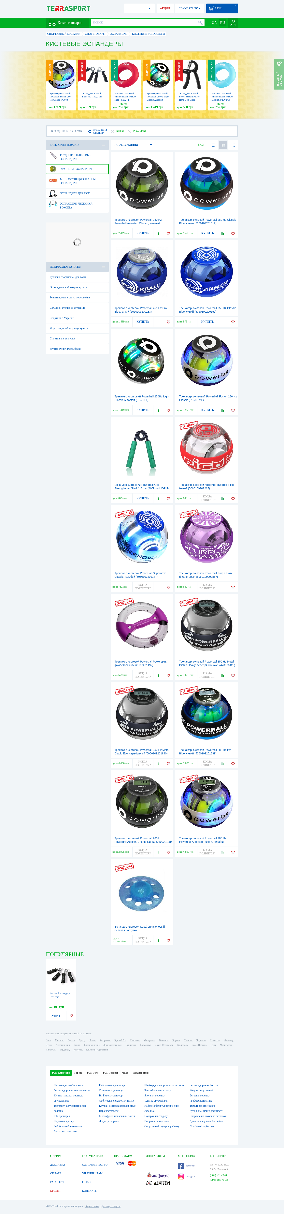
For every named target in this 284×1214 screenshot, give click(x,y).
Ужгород (77, 1049)
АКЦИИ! (165, 8)
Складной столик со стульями (67, 307)
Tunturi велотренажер (202, 1105)
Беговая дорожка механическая (72, 1090)
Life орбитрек (62, 1116)
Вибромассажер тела (156, 1121)
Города (78, 1072)
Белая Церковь (199, 1045)
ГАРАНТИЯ (57, 1182)
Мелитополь (226, 1045)
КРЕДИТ (55, 1190)
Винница (163, 1040)
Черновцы (131, 1045)
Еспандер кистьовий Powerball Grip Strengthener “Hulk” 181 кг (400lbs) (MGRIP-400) (142, 488)
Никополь (51, 1049)
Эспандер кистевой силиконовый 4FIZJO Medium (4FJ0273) (222, 96)
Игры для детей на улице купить (69, 328)
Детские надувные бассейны (206, 1121)
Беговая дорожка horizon (204, 1085)
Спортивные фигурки (62, 338)
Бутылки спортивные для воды (68, 277)
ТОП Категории (61, 1072)
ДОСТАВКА (57, 1164)
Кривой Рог (120, 1040)
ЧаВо (125, 1072)
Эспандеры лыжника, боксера (71, 204)
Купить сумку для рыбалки (65, 348)
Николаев (134, 1040)
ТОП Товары (110, 1072)
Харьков (59, 1040)
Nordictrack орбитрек (202, 1126)
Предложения (141, 1072)
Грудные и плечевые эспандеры (70, 156)
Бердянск (64, 1049)
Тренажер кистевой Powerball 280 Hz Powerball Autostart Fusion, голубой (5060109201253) (202, 842)
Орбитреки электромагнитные (117, 1100)
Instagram (186, 1176)
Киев (48, 1040)
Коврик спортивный (201, 1090)
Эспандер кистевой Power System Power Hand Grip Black (189, 96)
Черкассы (215, 1040)
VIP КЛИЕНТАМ (92, 1173)
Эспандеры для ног (69, 193)
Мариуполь (149, 1040)
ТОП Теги (92, 1072)
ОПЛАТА (56, 1173)
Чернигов (201, 1040)
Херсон (176, 1040)
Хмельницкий (63, 1045)
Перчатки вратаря (64, 1121)
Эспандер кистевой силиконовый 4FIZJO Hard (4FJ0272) (125, 96)
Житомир (228, 1040)
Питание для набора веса (68, 1085)
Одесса (71, 1040)
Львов (92, 1040)
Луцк (213, 1045)
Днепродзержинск (112, 1045)
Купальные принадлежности (206, 1110)
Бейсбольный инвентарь (68, 1126)
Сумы (49, 1045)
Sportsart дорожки (154, 1095)
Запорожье (105, 1040)
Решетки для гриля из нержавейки (70, 297)
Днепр (82, 1040)
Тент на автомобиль (156, 1100)
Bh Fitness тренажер (110, 1095)
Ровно (77, 1045)
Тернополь (182, 1045)
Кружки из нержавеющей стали (117, 1105)
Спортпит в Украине (62, 318)
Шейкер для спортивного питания (164, 1085)
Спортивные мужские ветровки (208, 1116)
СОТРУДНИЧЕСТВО (95, 1164)
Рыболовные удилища (112, 1085)
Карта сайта (92, 1206)
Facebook (186, 1166)
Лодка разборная (109, 1121)
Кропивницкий (91, 1045)
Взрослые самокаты (65, 1131)
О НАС (86, 1182)
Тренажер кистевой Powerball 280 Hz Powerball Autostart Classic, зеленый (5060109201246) (138, 223)
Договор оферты (111, 1206)
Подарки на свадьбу (156, 1116)
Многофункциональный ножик (117, 1116)
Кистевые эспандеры (71, 169)
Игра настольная (109, 1110)
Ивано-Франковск (164, 1045)
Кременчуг (145, 1045)
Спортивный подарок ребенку (161, 1126)
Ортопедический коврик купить (68, 287)
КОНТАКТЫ (89, 1190)
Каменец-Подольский (97, 1049)
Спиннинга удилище (111, 1090)
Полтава (188, 1040)
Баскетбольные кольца (157, 1090)
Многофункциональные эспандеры (73, 180)
